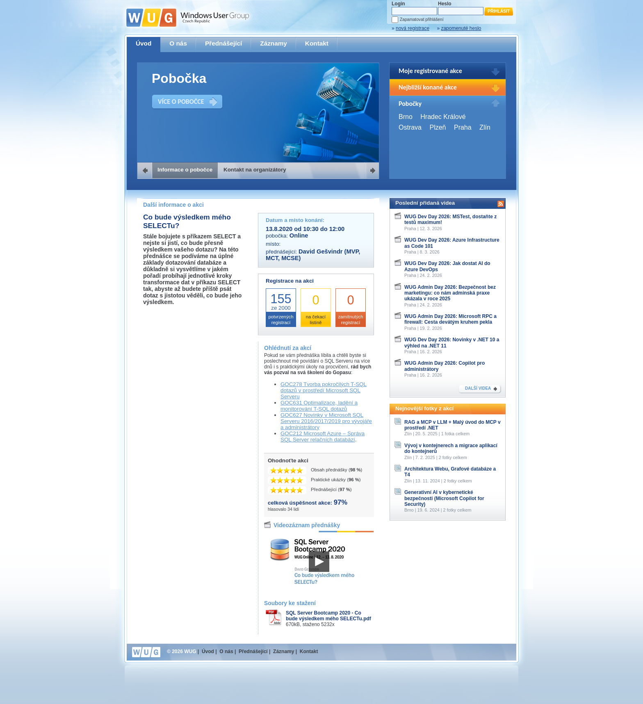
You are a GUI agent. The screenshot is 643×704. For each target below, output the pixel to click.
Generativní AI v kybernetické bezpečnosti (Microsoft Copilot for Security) (444, 498)
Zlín (484, 127)
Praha (463, 127)
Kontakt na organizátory (254, 170)
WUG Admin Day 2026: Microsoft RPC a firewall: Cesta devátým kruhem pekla (450, 319)
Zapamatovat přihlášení (421, 19)
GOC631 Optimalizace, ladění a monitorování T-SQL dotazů (319, 406)
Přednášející (223, 43)
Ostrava (410, 127)
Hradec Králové (442, 116)
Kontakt (316, 43)
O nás (178, 43)
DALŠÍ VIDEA (478, 388)
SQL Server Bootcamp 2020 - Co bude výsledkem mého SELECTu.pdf (328, 616)
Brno (406, 116)
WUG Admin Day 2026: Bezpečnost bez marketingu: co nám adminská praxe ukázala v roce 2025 (450, 293)
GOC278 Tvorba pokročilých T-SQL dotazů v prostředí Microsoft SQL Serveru (323, 390)
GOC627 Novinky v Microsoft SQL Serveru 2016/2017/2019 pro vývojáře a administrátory (326, 421)
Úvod (143, 43)
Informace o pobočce (184, 170)
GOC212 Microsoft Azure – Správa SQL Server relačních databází (322, 436)
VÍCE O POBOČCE (181, 101)
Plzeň (437, 127)
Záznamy (273, 43)
